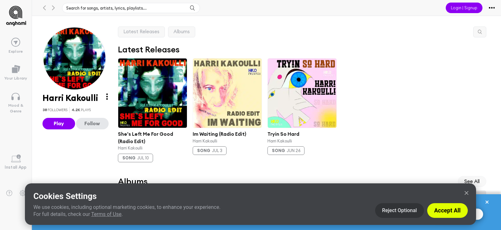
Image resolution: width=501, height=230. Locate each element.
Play (59, 123)
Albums (181, 31)
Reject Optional (399, 210)
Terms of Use (106, 214)
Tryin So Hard (283, 134)
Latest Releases (141, 31)
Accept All (447, 210)
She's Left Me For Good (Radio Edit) (145, 137)
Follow (92, 123)
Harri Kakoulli (130, 147)
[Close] (466, 192)
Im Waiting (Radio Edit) (219, 134)
